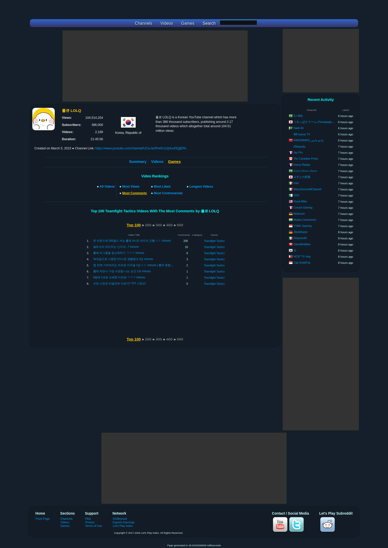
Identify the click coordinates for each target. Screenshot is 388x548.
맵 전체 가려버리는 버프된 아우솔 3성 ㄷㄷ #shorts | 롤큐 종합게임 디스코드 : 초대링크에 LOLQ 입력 (156, 265)
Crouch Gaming (303, 207)
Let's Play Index (123, 525)
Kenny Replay (302, 164)
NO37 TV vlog (302, 256)
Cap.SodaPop (302, 262)
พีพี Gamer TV (302, 134)
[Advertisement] (155, 66)
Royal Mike (300, 201)
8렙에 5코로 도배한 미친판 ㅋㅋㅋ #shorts (119, 277)
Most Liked (162, 186)
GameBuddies (302, 244)
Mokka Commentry (305, 219)
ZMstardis (300, 146)
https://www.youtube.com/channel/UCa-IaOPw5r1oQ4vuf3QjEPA (140, 148)
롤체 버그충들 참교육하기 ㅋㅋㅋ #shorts (118, 252)
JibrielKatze (301, 231)
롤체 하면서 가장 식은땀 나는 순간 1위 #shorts (122, 271)
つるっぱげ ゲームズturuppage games (317, 121)
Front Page (43, 518)
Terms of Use (93, 525)
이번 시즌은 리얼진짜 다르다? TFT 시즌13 (119, 283)
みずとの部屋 (302, 176)
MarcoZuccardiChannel (308, 189)
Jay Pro (298, 152)
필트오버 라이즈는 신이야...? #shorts (116, 246)
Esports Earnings (123, 522)
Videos (157, 161)
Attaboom (299, 213)
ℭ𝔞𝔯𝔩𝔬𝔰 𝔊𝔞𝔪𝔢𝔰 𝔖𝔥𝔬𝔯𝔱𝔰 (305, 170)
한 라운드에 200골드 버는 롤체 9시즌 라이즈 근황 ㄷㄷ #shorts (132, 240)
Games (65, 525)
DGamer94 (300, 238)
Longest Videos (201, 186)
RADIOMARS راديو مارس (309, 140)
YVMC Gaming (303, 225)
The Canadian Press (306, 158)
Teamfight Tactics (214, 240)
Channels (67, 518)
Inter (296, 183)
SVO (296, 195)
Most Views (131, 186)
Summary (137, 161)
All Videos (107, 186)
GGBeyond (120, 518)
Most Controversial (168, 193)
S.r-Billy (298, 115)
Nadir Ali (298, 127)
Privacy (90, 522)
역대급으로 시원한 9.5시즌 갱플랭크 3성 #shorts (123, 258)
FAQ (88, 518)
